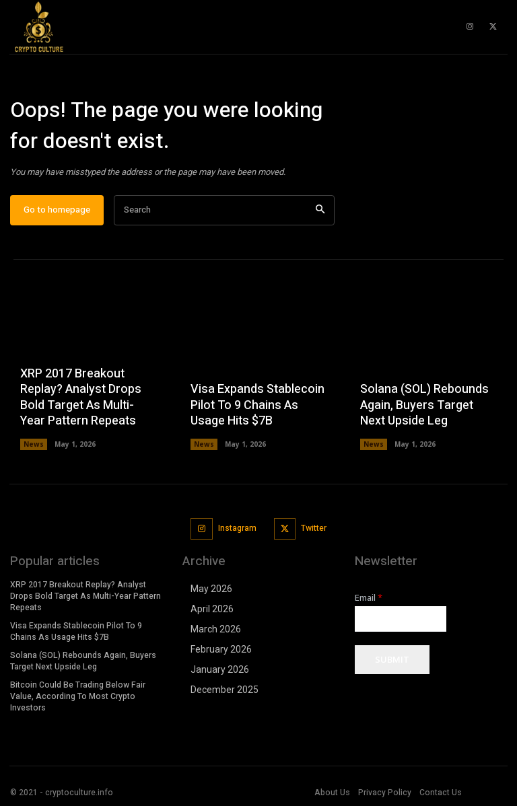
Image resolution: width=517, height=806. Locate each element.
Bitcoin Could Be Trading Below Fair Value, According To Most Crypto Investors (76, 695)
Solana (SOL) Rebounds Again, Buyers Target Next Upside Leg (424, 405)
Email (368, 597)
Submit (392, 659)
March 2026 (216, 629)
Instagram (237, 528)
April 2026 (212, 608)
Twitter (313, 528)
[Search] (320, 210)
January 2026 (220, 669)
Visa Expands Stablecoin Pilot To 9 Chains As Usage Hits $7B (257, 405)
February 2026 (221, 649)
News (34, 444)
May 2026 (211, 588)
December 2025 (224, 689)
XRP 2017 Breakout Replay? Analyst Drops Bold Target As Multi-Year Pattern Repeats (80, 397)
